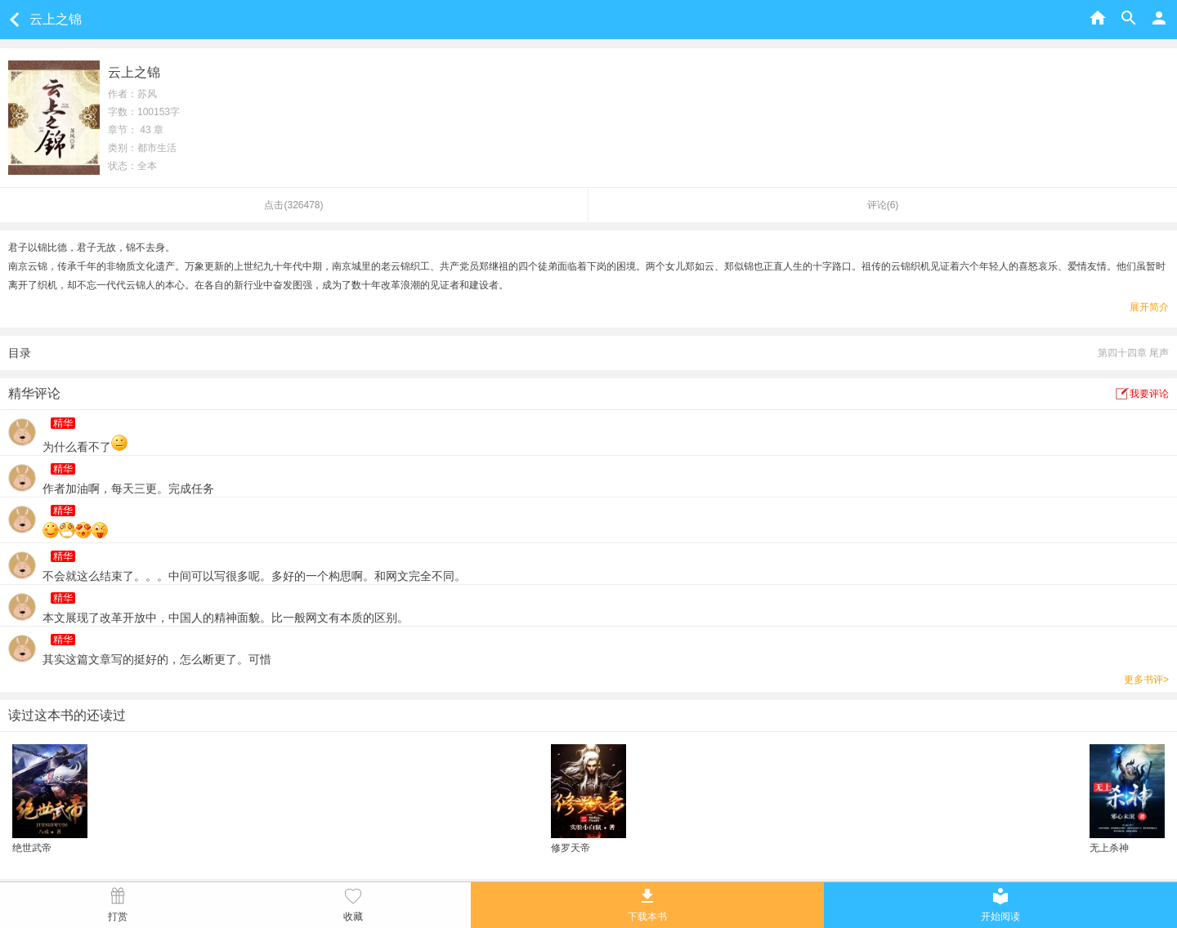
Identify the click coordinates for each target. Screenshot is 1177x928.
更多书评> (1146, 679)
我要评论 (1149, 393)
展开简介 (1149, 307)
